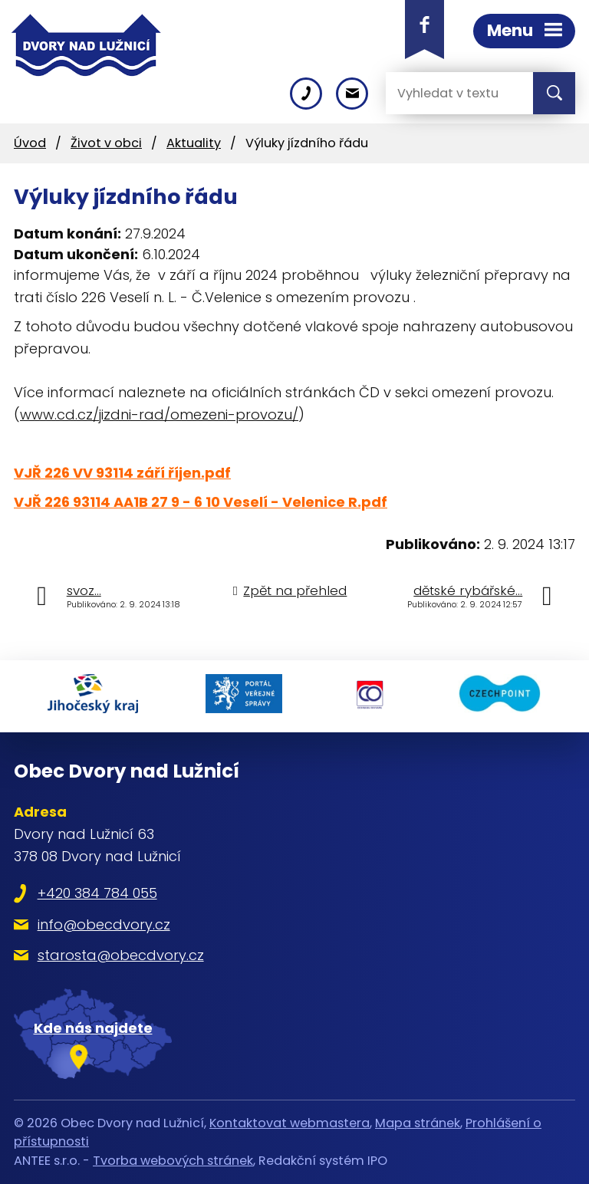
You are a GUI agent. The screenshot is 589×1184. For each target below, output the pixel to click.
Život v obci (106, 143)
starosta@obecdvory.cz (121, 955)
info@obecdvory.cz (104, 924)
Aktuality (193, 143)
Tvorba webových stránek (173, 1160)
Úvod (30, 143)
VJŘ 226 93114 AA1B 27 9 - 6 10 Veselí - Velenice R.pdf (200, 501)
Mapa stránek (417, 1123)
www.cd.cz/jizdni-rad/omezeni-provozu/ (159, 414)
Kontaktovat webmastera (289, 1123)
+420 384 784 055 (97, 893)
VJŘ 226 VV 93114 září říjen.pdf (122, 472)
